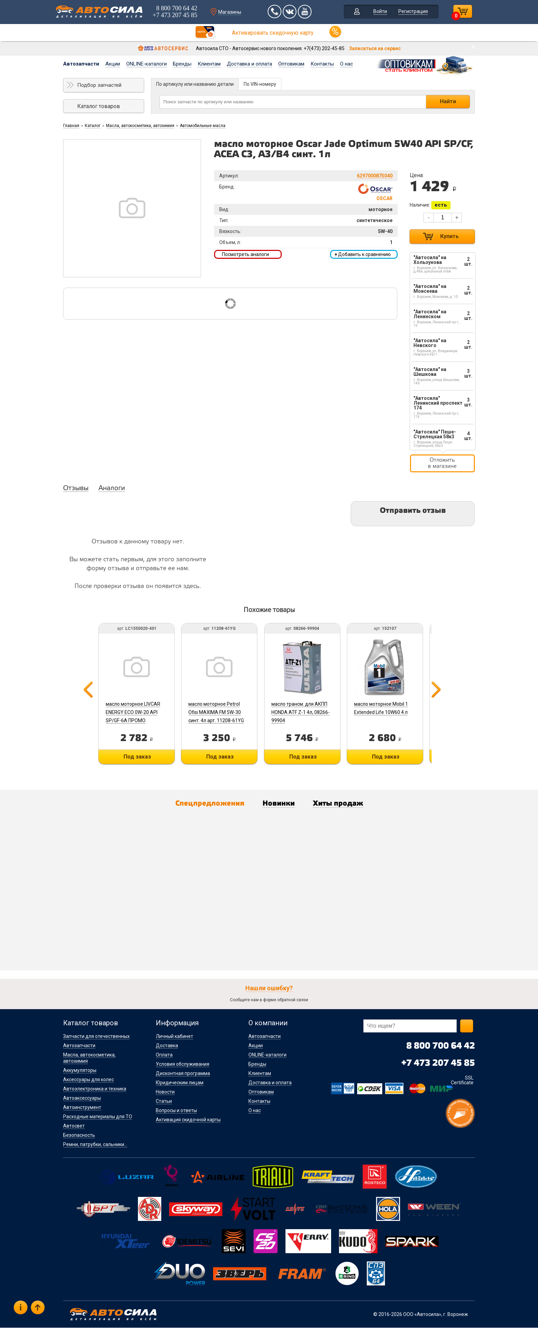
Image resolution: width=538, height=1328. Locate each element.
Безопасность (79, 1135)
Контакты (322, 64)
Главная (71, 125)
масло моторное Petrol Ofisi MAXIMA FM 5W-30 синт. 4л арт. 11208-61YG (217, 712)
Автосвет (74, 1126)
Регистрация (411, 11)
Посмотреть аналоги (245, 254)
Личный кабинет (174, 1036)
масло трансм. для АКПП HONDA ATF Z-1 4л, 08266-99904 (302, 712)
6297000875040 (375, 175)
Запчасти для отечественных (96, 1036)
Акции (112, 64)
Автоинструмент (82, 1107)
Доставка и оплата (249, 64)
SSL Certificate (462, 1080)
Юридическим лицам (179, 1083)
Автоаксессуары (82, 1098)
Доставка (167, 1046)
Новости (165, 1092)
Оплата (164, 1055)
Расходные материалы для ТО (97, 1117)
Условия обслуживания (182, 1064)
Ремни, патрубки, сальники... (95, 1144)
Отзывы (76, 488)
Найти (448, 101)
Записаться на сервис (375, 48)
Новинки (279, 803)
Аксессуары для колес (88, 1080)
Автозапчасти (81, 64)
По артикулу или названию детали (195, 84)
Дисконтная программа (183, 1073)
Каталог (93, 125)
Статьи (164, 1101)
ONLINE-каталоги (146, 64)
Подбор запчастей (99, 85)
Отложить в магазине (442, 463)
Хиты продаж (340, 803)
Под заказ (137, 756)
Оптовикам (291, 64)
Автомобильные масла (202, 125)
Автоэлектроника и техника (94, 1089)
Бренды (182, 64)
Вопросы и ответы (176, 1110)
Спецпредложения (208, 803)
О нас (346, 64)
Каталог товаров (98, 106)
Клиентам (209, 64)
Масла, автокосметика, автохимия (140, 125)
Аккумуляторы (79, 1070)
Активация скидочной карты (188, 1120)
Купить (449, 236)
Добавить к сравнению (363, 254)
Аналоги (111, 488)
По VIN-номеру (260, 84)
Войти (378, 11)
